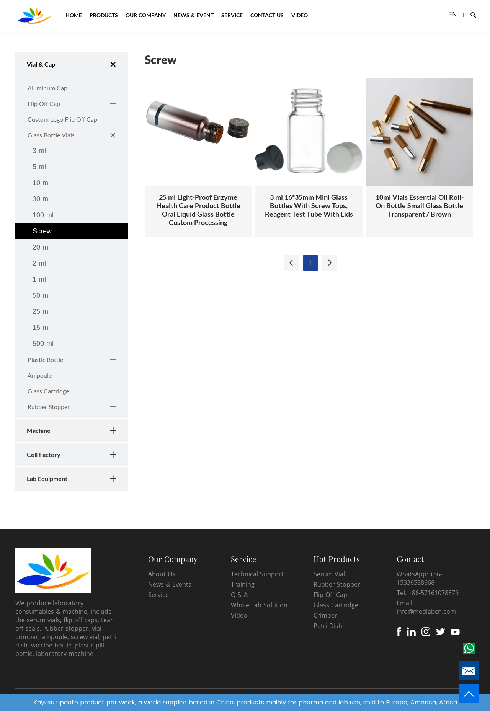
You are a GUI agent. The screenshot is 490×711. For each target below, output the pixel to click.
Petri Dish (328, 625)
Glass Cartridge (336, 605)
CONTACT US (267, 15)
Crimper (325, 615)
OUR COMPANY (146, 15)
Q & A (239, 594)
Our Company (173, 559)
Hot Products (337, 559)
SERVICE (232, 15)
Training (243, 584)
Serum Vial (329, 574)
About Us (161, 574)
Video (239, 615)
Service (158, 594)
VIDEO (299, 15)
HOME (73, 15)
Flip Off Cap (330, 594)
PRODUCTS (104, 15)
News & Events (169, 584)
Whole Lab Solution (259, 605)
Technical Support (257, 574)
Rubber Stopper (337, 584)
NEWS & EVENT (193, 15)
